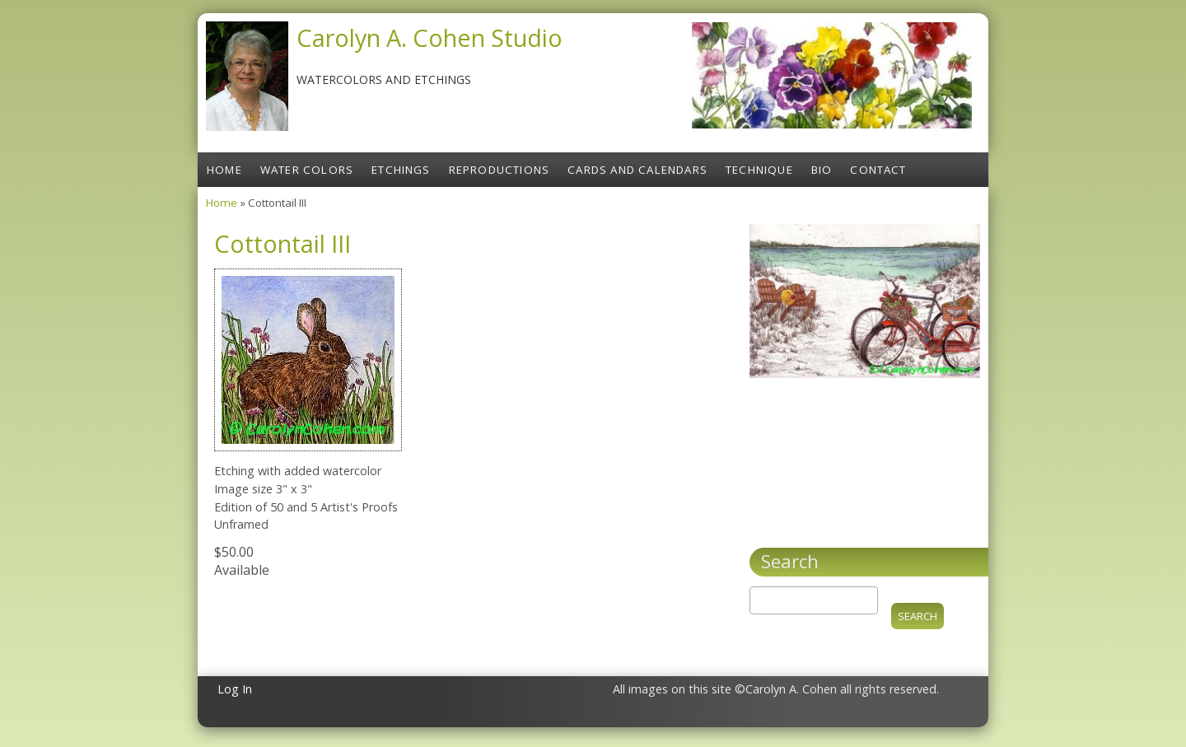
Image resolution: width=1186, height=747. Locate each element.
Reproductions (499, 169)
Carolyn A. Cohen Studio (429, 37)
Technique (759, 169)
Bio (822, 169)
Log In (234, 689)
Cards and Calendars (637, 169)
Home (224, 169)
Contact (878, 169)
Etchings (401, 169)
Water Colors (306, 169)
